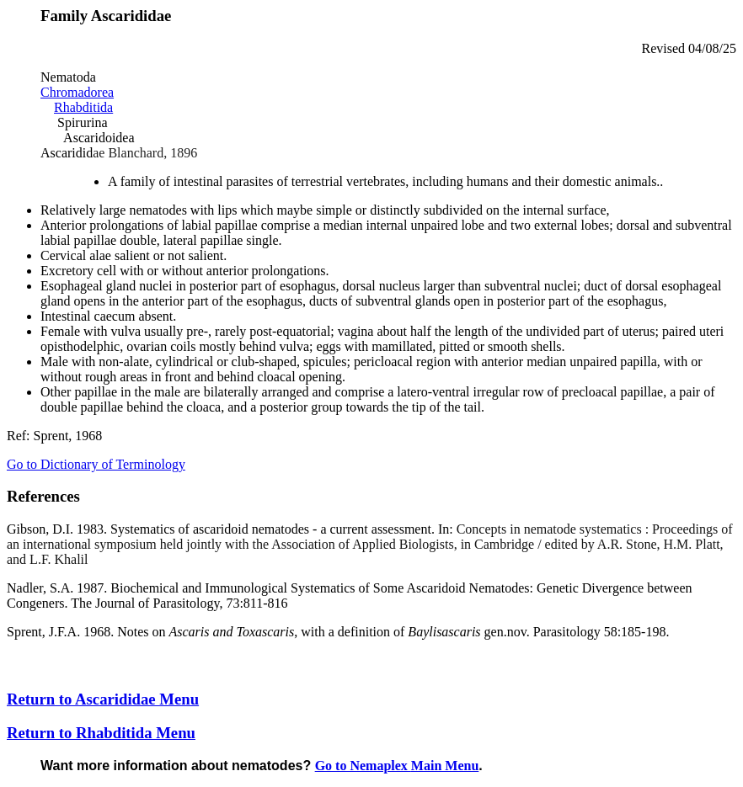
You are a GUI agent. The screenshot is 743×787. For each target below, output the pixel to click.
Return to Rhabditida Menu (101, 733)
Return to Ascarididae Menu (103, 699)
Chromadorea (77, 92)
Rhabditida (83, 107)
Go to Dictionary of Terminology (96, 464)
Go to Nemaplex (397, 765)
